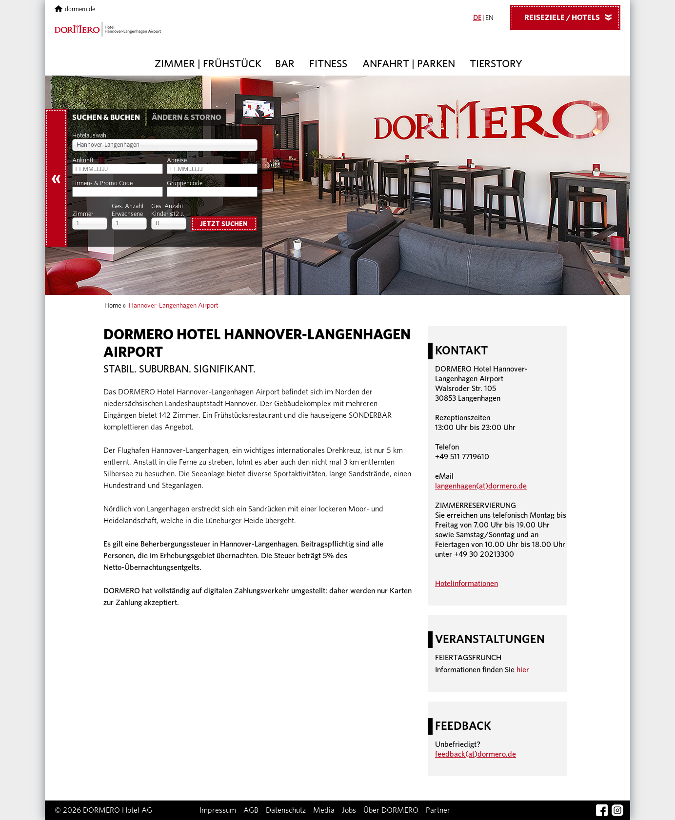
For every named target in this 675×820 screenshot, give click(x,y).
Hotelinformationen (466, 583)
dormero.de (75, 9)
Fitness (328, 64)
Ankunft (83, 160)
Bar (285, 64)
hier (522, 670)
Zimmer (82, 214)
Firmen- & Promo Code (102, 183)
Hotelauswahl (90, 136)
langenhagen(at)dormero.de (481, 486)
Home (112, 305)
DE (477, 18)
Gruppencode (184, 183)
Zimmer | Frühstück (208, 64)
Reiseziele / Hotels (571, 17)
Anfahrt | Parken (408, 64)
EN (489, 18)
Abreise (177, 160)
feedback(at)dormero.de (475, 754)
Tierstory (496, 64)
